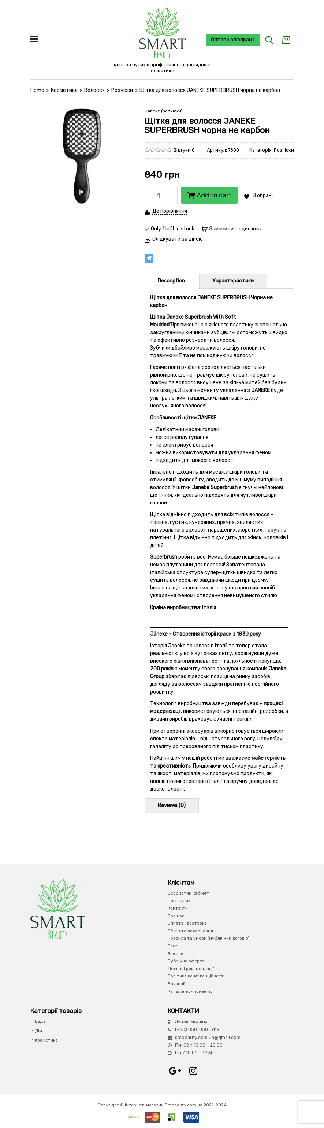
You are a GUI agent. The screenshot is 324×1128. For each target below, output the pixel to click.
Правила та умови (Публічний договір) (209, 938)
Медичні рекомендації (191, 968)
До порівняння (169, 211)
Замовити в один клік (235, 229)
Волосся (94, 90)
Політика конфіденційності (196, 976)
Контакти (178, 908)
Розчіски (122, 90)
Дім (38, 1030)
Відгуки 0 (184, 150)
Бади (40, 1021)
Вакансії (176, 983)
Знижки (175, 953)
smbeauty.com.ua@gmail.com (208, 1037)
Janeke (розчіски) (164, 111)
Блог (172, 945)
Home (37, 90)
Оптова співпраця (233, 40)
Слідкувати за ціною (177, 239)
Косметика (64, 90)
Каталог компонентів (190, 991)
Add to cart (209, 195)
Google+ (175, 1071)
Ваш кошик (179, 900)
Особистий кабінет (188, 893)
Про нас (176, 915)
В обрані (263, 195)
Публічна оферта (186, 961)
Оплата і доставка (187, 923)
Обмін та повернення (190, 930)
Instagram (193, 1071)
